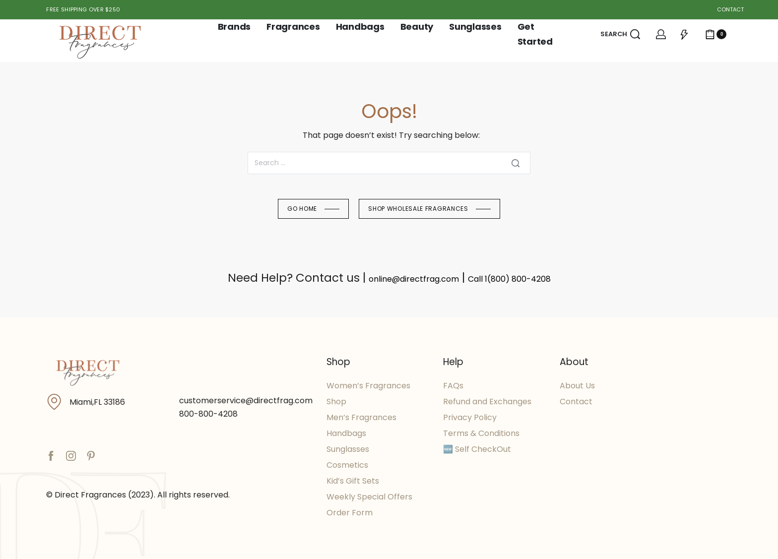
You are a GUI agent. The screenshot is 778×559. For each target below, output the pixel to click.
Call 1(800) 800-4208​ (509, 279)
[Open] (684, 34)
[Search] (515, 163)
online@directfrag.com (414, 279)
